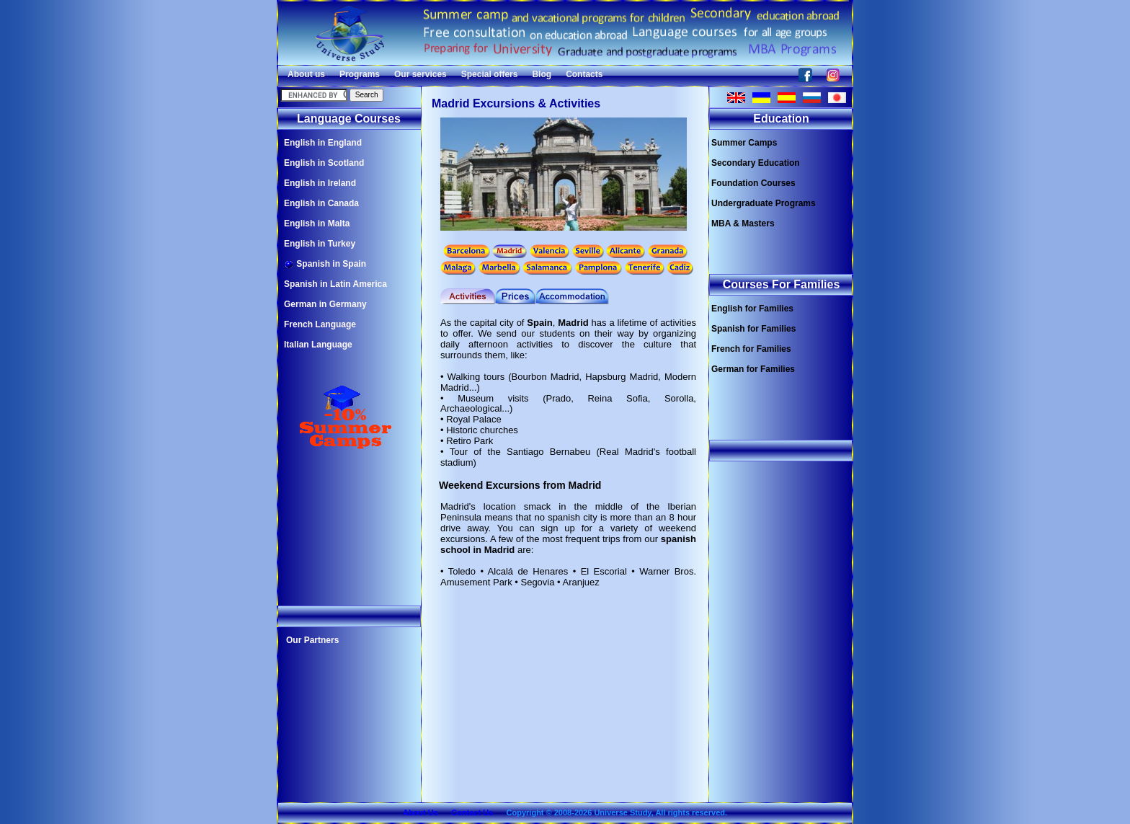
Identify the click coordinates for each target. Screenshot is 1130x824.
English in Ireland (320, 183)
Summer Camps (744, 143)
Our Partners (312, 640)
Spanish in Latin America (335, 284)
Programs (359, 74)
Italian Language (318, 345)
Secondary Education (755, 163)
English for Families (752, 309)
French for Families (751, 349)
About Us (420, 812)
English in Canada (321, 203)
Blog (541, 74)
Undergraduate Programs (763, 203)
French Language (320, 324)
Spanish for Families (753, 329)
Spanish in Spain (325, 264)
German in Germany (325, 304)
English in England (323, 143)
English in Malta (317, 223)
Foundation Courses (753, 183)
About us (306, 74)
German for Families (753, 369)
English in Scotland (324, 163)
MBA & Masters (743, 223)
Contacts (584, 74)
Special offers (489, 74)
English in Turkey (319, 244)
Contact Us (472, 812)
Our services (420, 74)
